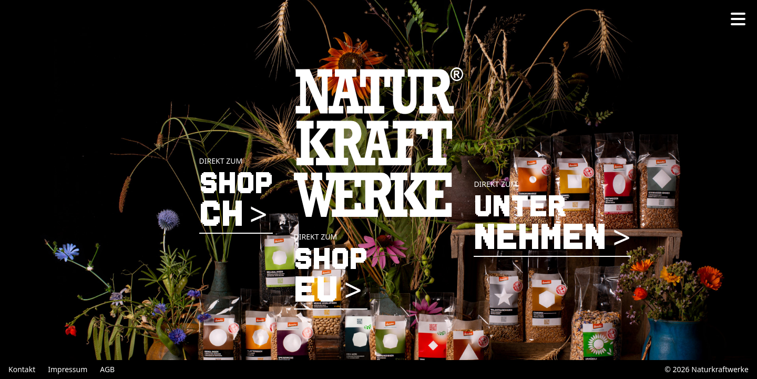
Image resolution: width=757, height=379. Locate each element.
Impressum (67, 369)
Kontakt (21, 369)
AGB (107, 369)
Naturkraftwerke (720, 369)
